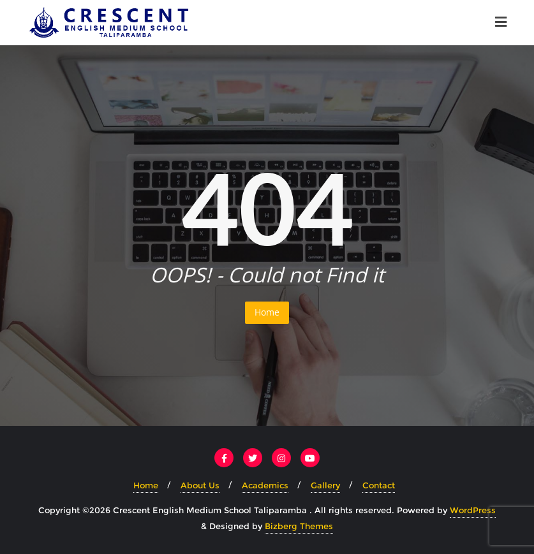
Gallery (325, 485)
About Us (200, 485)
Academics (265, 485)
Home (267, 312)
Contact (378, 485)
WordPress (473, 510)
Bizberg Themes (299, 526)
